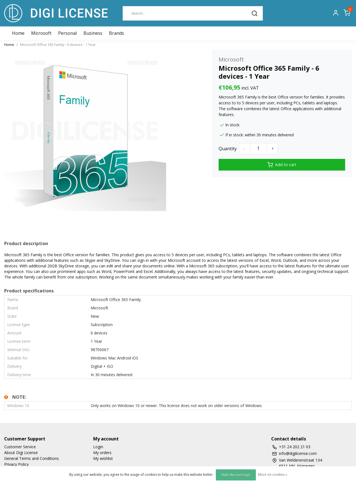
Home (9, 44)
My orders (102, 452)
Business (92, 33)
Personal (67, 33)
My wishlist (103, 458)
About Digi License (21, 452)
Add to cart (281, 164)
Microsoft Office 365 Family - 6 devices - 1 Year (58, 44)
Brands (116, 33)
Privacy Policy (16, 464)
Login (98, 446)
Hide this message (235, 474)
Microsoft (41, 33)
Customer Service (20, 446)
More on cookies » (272, 474)
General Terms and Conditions (31, 458)
